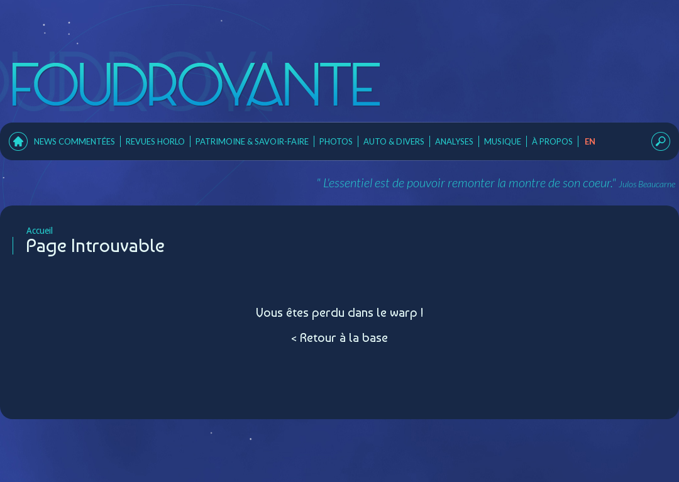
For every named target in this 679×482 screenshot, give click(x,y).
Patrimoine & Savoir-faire (252, 141)
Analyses (454, 141)
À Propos (552, 141)
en (590, 141)
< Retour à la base (339, 337)
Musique (502, 141)
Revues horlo (155, 141)
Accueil (33, 231)
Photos (336, 141)
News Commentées (74, 141)
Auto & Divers (393, 141)
